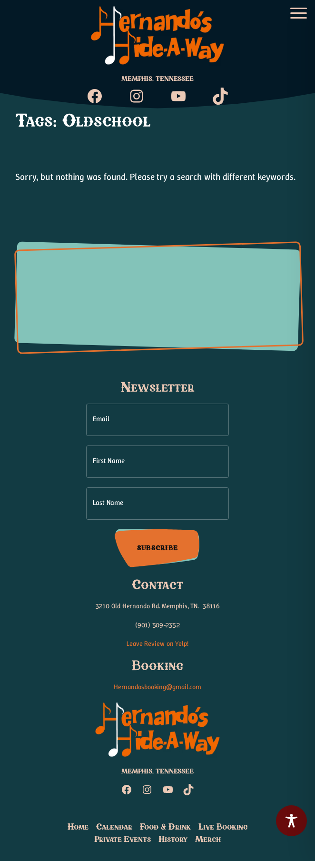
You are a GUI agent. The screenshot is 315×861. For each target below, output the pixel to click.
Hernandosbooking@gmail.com (157, 687)
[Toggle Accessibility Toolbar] (291, 820)
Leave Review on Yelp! (157, 643)
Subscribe (157, 548)
